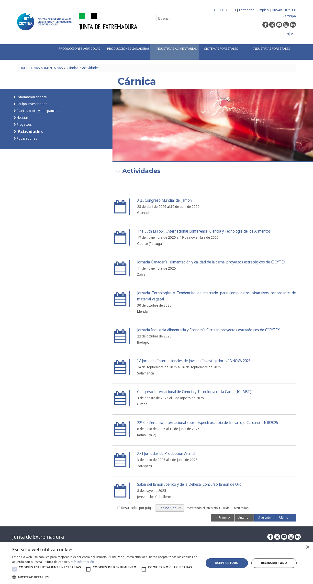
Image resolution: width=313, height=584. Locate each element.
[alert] (156, 563)
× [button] (307, 547)
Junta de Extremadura (38, 536)
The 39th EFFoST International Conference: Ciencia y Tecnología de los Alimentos (204, 231)
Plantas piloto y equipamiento (39, 110)
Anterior (244, 517)
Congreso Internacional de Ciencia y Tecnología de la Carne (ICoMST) (194, 391)
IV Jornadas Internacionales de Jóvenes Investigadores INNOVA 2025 (194, 360)
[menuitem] (77, 52)
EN (287, 34)
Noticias (22, 117)
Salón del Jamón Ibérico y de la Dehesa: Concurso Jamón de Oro (189, 484)
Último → (285, 517)
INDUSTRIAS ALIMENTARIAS (42, 67)
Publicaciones (26, 138)
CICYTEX (220, 10)
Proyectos (24, 124)
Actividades (91, 67)
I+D (233, 10)
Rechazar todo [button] (274, 563)
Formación (247, 10)
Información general (31, 97)
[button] (14, 569)
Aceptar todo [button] (226, 563)
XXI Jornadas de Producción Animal (166, 453)
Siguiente (264, 517)
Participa (289, 16)
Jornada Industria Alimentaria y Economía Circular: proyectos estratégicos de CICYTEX (208, 330)
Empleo (263, 10)
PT (293, 34)
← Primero (222, 517)
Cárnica (72, 67)
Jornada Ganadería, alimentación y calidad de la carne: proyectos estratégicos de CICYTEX (211, 262)
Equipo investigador (31, 103)
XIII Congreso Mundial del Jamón (164, 200)
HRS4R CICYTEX (284, 10)
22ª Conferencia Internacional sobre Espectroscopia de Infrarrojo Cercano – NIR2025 (207, 422)
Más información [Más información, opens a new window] (82, 562)
